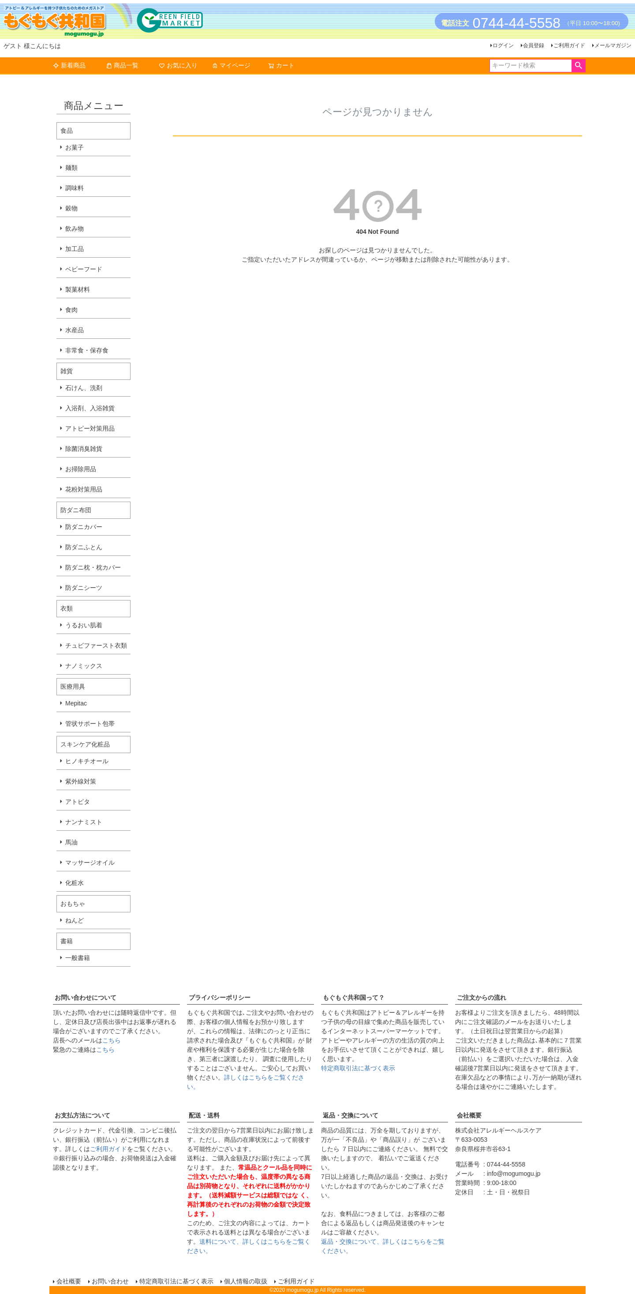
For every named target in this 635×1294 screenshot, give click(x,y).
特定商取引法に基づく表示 (358, 1068)
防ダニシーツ (83, 587)
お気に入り (178, 65)
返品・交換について (350, 1115)
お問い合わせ (110, 1281)
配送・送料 (204, 1115)
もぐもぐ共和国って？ (354, 997)
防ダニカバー (83, 526)
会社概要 (469, 1115)
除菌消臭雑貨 (83, 448)
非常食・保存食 (86, 350)
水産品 (74, 330)
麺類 (71, 167)
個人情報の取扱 (245, 1281)
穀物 (71, 208)
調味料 (74, 187)
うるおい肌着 (83, 625)
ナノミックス (83, 665)
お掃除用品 (80, 469)
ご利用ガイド (569, 45)
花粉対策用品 (83, 489)
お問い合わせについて (85, 997)
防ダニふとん (83, 547)
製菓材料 (77, 289)
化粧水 (74, 882)
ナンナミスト (83, 821)
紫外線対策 (80, 781)
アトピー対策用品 (90, 428)
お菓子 (74, 147)
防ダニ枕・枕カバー (93, 567)
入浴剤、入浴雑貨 (90, 408)
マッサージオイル (90, 862)
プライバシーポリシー (219, 997)
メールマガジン (612, 45)
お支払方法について (82, 1115)
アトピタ (77, 801)
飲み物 (74, 228)
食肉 (71, 309)
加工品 (74, 248)
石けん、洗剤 (83, 387)
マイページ (231, 65)
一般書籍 (77, 957)
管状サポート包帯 (90, 723)
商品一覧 (122, 65)
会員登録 (533, 45)
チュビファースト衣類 (96, 645)
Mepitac (76, 703)
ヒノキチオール (86, 761)
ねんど (74, 920)
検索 (578, 66)
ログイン (503, 45)
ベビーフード (83, 269)
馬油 (71, 842)
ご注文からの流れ (481, 997)
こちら (111, 1040)
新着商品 (69, 65)
